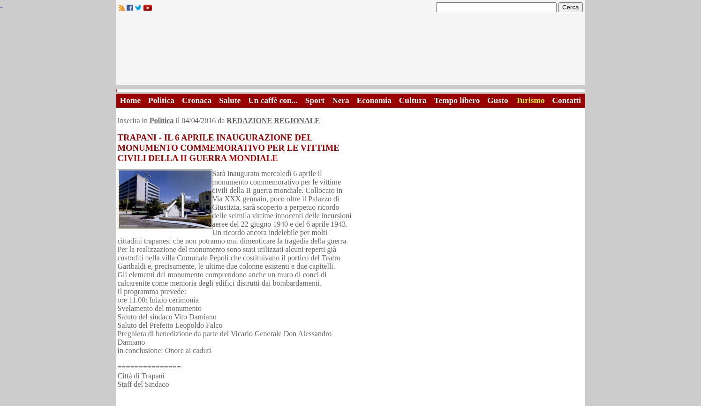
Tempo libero (457, 100)
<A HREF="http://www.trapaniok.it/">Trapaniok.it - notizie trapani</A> (351, 51)
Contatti (566, 100)
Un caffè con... (272, 100)
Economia (374, 100)
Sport (314, 100)
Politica (161, 100)
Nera (340, 100)
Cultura (413, 100)
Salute (230, 100)
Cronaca (196, 100)
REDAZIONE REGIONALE (273, 121)
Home (130, 100)
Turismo (530, 100)
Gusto (497, 100)
